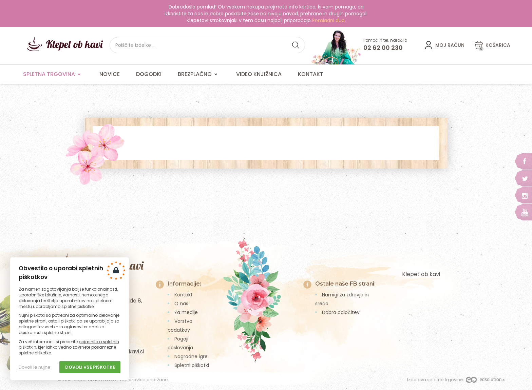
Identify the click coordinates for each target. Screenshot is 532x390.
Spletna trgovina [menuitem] (53, 74)
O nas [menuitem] (181, 303)
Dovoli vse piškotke (90, 367)
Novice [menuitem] (109, 74)
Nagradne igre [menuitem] (191, 356)
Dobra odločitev (341, 312)
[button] (295, 45)
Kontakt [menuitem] (310, 74)
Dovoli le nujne (35, 367)
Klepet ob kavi (421, 274)
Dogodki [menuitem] (149, 74)
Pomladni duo (328, 20)
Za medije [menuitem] (186, 312)
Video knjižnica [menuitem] (259, 74)
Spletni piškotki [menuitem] (191, 365)
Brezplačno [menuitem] (199, 74)
